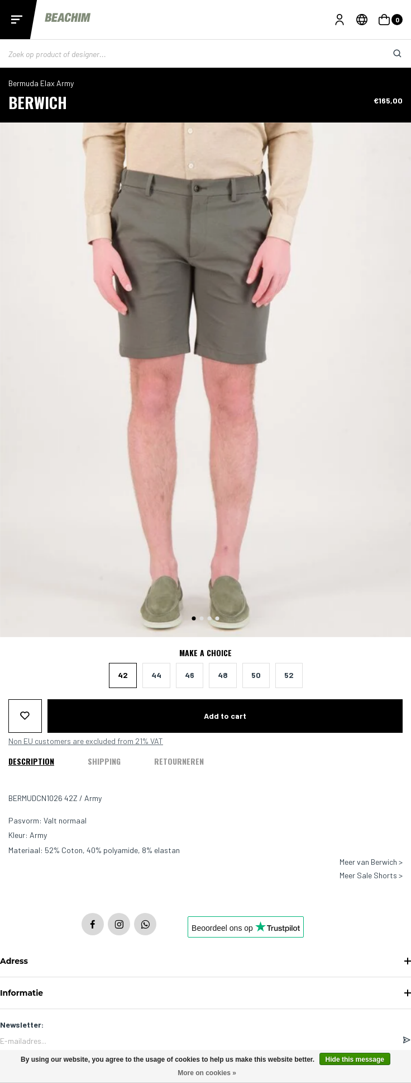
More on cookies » (207, 1073)
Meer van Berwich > (371, 862)
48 (223, 675)
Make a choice (205, 652)
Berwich (37, 102)
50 (256, 675)
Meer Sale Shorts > (371, 875)
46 (189, 675)
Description (31, 761)
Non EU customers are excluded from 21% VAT (85, 741)
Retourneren (179, 761)
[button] (194, 618)
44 (156, 675)
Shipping (104, 761)
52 (289, 675)
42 (123, 675)
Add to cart (225, 716)
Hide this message (355, 1059)
